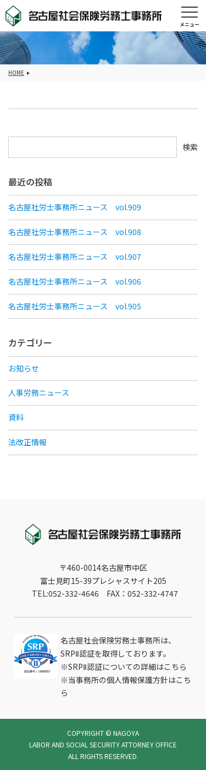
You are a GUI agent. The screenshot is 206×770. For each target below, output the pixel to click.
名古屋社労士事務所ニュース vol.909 (74, 206)
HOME (16, 72)
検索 (190, 146)
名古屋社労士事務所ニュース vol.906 (74, 281)
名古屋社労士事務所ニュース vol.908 (74, 231)
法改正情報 (27, 441)
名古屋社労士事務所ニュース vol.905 (74, 306)
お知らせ (23, 368)
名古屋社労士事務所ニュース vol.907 (74, 256)
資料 (16, 417)
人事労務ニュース (38, 392)
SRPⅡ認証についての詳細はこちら (127, 666)
